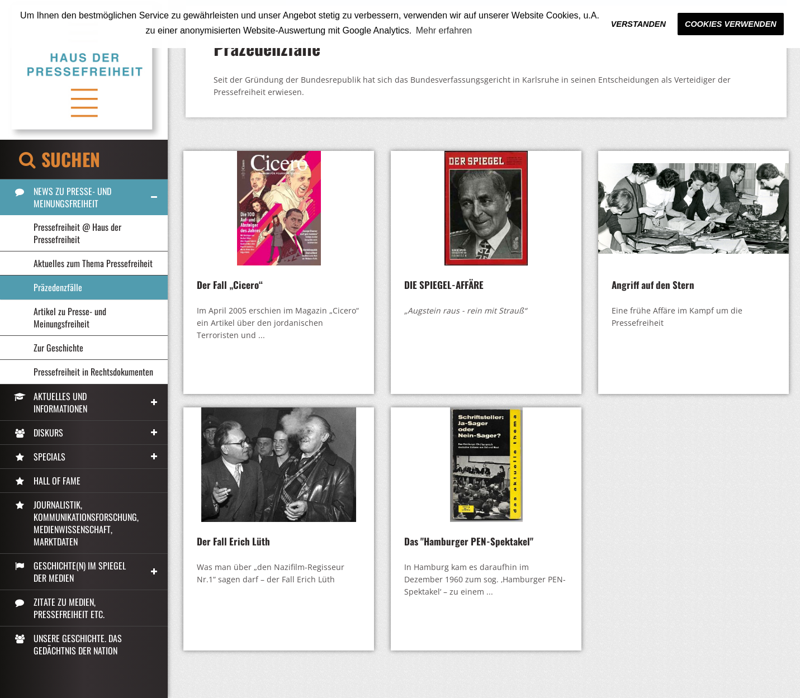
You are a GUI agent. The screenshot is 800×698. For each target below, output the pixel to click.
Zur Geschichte (58, 347)
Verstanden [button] (638, 24)
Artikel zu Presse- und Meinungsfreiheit (70, 317)
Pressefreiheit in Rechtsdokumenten (93, 371)
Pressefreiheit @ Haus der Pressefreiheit (77, 233)
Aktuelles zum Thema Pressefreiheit (93, 263)
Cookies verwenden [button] (731, 24)
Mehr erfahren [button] (444, 30)
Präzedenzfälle (58, 287)
